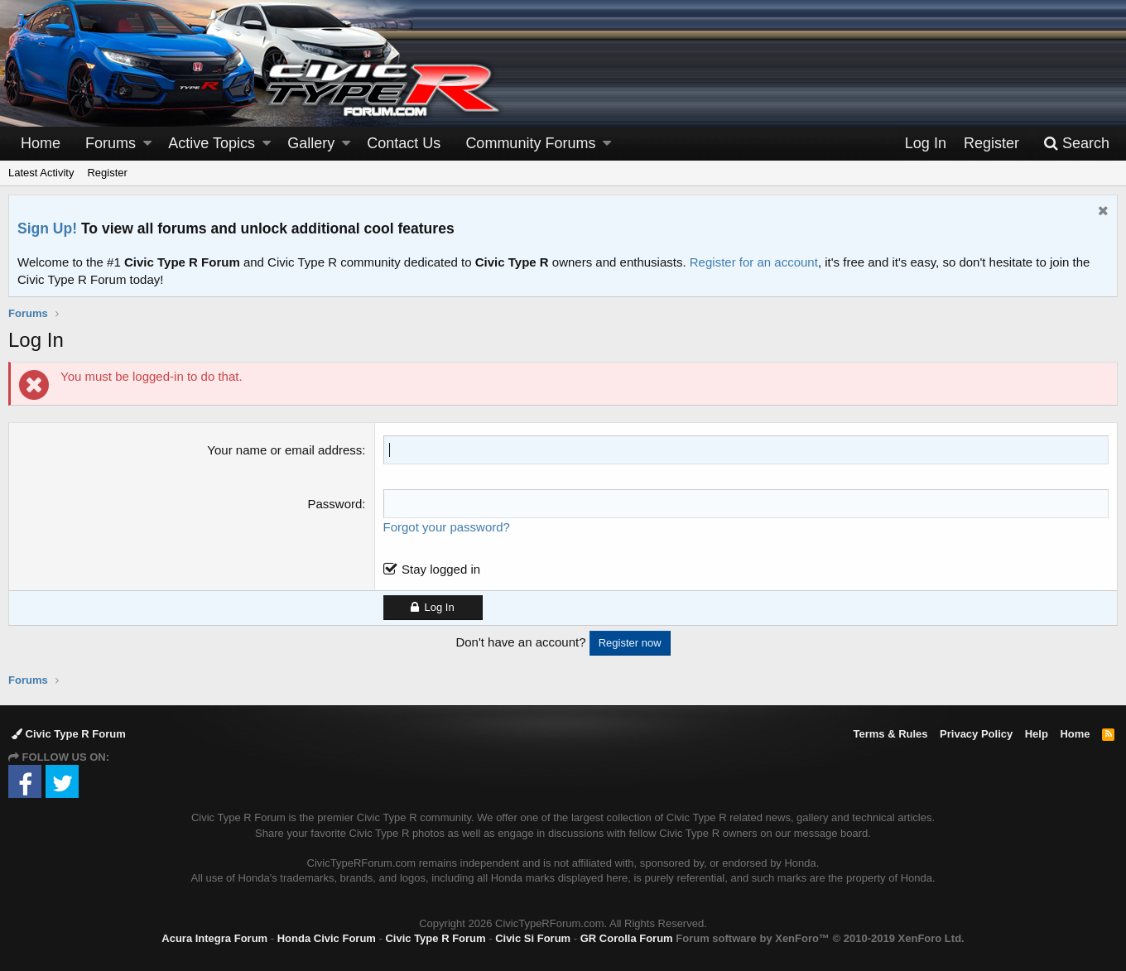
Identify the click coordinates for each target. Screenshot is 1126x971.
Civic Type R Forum (69, 734)
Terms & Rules (890, 734)
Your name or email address (284, 450)
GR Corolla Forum (626, 938)
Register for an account (754, 262)
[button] (147, 144)
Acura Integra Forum (214, 938)
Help (1036, 734)
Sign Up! (47, 228)
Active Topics (211, 143)
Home (40, 143)
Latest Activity (41, 172)
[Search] (1076, 144)
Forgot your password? (446, 527)
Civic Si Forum (532, 938)
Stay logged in (441, 569)
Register (107, 172)
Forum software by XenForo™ (820, 938)
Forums (110, 143)
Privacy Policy (976, 734)
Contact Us (403, 143)
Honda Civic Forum (326, 938)
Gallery (310, 143)
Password (335, 504)
